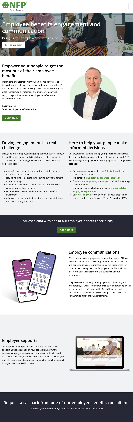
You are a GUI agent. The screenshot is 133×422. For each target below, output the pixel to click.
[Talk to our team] (13, 45)
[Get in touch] (66, 230)
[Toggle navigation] (129, 6)
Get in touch (11, 117)
